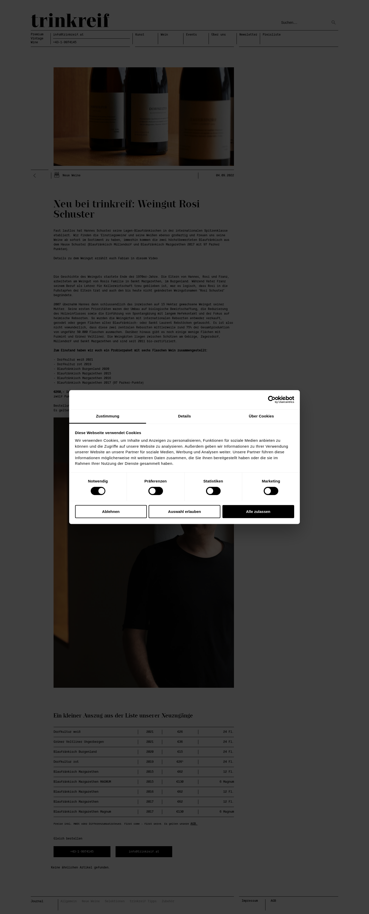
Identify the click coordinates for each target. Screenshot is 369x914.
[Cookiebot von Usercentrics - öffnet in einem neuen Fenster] (271, 399)
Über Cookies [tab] (261, 416)
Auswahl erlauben (184, 511)
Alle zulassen (258, 511)
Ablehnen (110, 511)
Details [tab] (184, 416)
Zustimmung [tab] (107, 416)
